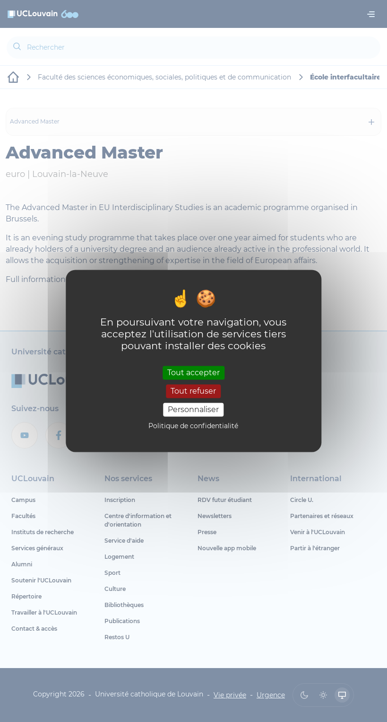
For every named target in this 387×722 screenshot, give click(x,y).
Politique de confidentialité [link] (193, 426)
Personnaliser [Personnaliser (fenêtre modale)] (193, 409)
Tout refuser (193, 391)
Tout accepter (193, 372)
